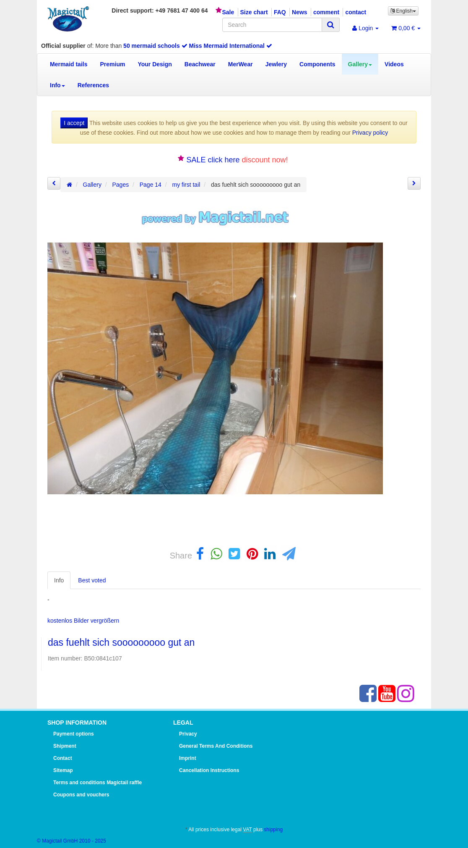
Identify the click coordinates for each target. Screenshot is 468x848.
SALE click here (212, 160)
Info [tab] (59, 580)
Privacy (188, 734)
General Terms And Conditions (215, 746)
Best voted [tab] (92, 580)
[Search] (272, 25)
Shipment (64, 746)
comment (326, 12)
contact (355, 12)
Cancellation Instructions (209, 770)
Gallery (360, 64)
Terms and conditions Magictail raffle (97, 782)
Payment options (73, 734)
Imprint (187, 758)
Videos (394, 64)
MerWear (240, 64)
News (299, 12)
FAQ (280, 12)
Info (57, 85)
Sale (228, 12)
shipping (273, 829)
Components (317, 64)
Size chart (254, 12)
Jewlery (276, 64)
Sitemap (63, 770)
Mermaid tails (68, 64)
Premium (112, 64)
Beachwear (200, 64)
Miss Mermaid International (230, 45)
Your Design (155, 64)
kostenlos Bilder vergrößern (83, 620)
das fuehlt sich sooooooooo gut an (121, 642)
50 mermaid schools (155, 45)
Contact (62, 758)
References (93, 85)
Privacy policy (370, 132)
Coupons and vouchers (81, 795)
